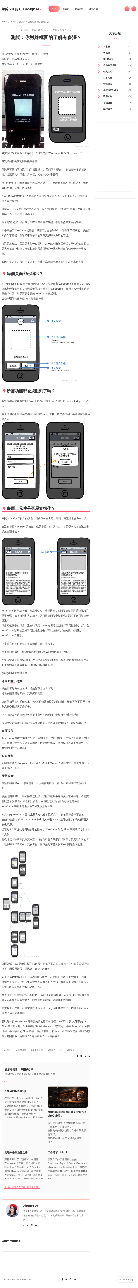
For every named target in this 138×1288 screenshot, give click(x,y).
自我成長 (107, 102)
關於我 (66, 8)
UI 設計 (24, 30)
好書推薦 (107, 78)
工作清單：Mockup (59, 1152)
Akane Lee (30, 1206)
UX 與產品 (108, 59)
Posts (13, 21)
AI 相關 (106, 46)
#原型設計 (21, 1050)
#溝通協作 (72, 1050)
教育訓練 (79, 8)
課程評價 (93, 8)
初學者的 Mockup (15, 1091)
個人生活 (107, 71)
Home (4, 21)
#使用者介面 (37, 1050)
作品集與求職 (109, 65)
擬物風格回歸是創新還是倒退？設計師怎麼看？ (67, 1114)
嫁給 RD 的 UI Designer (22, 8)
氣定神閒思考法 (110, 90)
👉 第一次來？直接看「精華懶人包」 (22, 1187)
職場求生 (107, 96)
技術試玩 (107, 84)
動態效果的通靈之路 (15, 1152)
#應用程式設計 (55, 1050)
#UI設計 (7, 1050)
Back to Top (126, 1279)
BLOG (54, 8)
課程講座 (107, 109)
